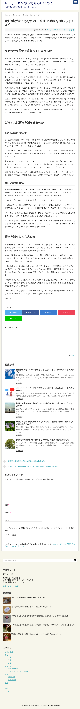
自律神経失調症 (14, 668)
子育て (10, 660)
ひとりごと (9, 691)
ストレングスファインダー (57, 30)
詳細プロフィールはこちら (13, 586)
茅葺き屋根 (12, 680)
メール (8, 513)
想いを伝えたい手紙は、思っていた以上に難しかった (31, 607)
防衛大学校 (9, 652)
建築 (6, 674)
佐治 (72, 355)
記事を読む (19, 383)
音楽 (6, 688)
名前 (7, 505)
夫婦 (9, 657)
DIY (6, 686)
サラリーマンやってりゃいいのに (29, 3)
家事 (9, 663)
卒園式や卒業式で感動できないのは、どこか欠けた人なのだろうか (36, 634)
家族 (6, 655)
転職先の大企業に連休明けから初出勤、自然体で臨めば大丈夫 (42, 440)
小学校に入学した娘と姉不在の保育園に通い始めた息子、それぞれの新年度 (39, 616)
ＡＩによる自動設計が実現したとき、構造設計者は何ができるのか (30, 466)
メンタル (71, 30)
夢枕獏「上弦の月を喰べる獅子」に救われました (24, 461)
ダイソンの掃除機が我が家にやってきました (28, 597)
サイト (7, 520)
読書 (6, 683)
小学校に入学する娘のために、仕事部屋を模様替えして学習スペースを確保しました (43, 625)
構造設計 (11, 677)
